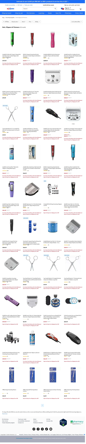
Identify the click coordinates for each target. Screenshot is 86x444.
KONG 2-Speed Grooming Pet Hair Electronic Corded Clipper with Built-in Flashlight (52, 168)
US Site (48, 419)
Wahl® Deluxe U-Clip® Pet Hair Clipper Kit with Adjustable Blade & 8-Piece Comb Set (52, 354)
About (34, 419)
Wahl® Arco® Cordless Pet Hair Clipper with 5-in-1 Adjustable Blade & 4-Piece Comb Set (11, 317)
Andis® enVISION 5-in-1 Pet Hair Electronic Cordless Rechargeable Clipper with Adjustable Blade (30, 130)
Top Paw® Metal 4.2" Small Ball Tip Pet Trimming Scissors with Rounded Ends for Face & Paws (32, 280)
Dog (3, 17)
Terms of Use (27, 434)
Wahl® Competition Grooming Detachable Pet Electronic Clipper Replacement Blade (10, 280)
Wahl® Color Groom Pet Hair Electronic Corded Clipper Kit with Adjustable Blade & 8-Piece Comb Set (52, 130)
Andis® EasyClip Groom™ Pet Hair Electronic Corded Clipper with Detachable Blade (31, 93)
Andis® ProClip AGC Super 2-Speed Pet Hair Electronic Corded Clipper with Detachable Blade (11, 56)
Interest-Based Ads (45, 434)
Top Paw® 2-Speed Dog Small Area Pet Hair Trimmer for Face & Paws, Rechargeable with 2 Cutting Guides (32, 243)
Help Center (5, 421)
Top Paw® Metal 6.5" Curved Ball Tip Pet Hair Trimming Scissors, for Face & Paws (10, 130)
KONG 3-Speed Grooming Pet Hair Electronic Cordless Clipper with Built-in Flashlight (73, 93)
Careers (35, 421)
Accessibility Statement (24, 421)
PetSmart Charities (38, 422)
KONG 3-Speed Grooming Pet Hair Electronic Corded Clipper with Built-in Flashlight (31, 56)
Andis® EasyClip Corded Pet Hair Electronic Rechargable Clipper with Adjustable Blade (72, 168)
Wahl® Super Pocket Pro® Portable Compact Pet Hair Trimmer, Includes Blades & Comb (72, 354)
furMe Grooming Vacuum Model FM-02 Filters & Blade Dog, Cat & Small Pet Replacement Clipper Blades (52, 317)
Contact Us (21, 422)
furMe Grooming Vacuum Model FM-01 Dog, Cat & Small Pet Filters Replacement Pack (72, 317)
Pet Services (5, 419)
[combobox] (40, 8)
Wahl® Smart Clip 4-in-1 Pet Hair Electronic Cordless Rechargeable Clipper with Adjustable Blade (72, 205)
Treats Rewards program (8, 422)
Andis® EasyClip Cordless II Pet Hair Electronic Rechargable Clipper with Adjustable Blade (10, 205)
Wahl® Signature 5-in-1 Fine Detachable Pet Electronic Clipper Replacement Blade (32, 205)
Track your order (28, 5)
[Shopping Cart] (82, 9)
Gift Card (19, 5)
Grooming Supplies (10, 17)
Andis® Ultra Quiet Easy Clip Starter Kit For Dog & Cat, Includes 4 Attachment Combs (32, 168)
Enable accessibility (10, 5)
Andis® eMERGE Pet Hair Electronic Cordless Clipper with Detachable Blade (52, 56)
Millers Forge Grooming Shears (9, 389)
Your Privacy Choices (78, 434)
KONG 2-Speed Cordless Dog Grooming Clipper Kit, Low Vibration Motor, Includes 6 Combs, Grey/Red (11, 93)
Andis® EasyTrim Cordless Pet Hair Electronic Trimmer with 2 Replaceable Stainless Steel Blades (72, 56)
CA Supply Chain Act (56, 434)
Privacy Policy (35, 434)
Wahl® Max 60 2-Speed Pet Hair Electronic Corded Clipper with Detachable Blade (9, 243)
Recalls (21, 434)
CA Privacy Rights (66, 434)
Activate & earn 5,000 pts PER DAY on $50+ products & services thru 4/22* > (42, 1)
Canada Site (49, 421)
